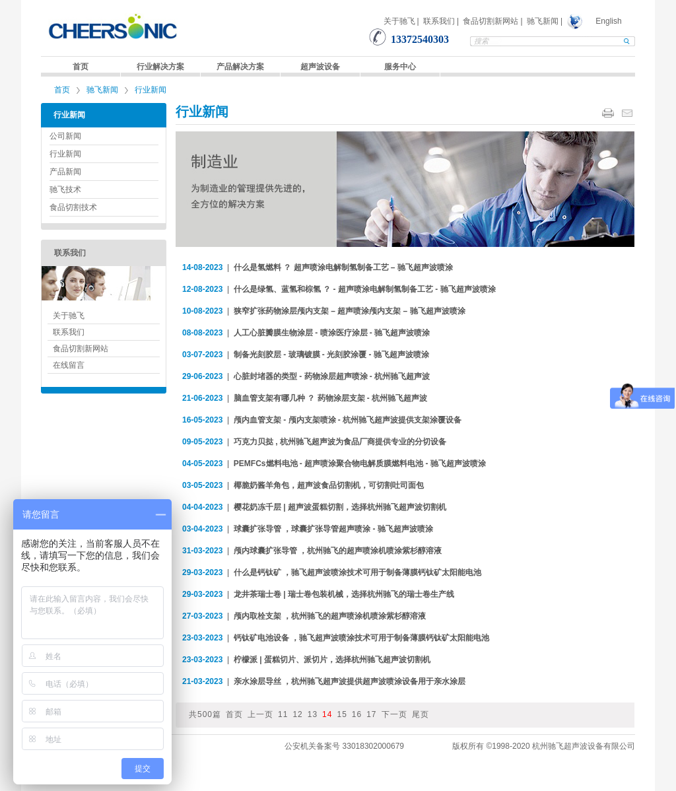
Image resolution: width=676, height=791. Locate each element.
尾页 (420, 714)
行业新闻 (150, 89)
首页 (80, 66)
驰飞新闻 (542, 21)
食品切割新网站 (490, 21)
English (608, 21)
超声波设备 (320, 66)
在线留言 (68, 365)
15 (342, 714)
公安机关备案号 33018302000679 (344, 746)
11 (283, 714)
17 (371, 714)
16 (357, 714)
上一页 (260, 714)
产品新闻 (65, 171)
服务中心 (400, 66)
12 (297, 714)
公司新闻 (65, 136)
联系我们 (439, 21)
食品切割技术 (73, 207)
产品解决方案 (240, 66)
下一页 (394, 714)
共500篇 (205, 714)
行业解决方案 (160, 66)
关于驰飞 (399, 21)
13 (313, 714)
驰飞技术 (65, 189)
